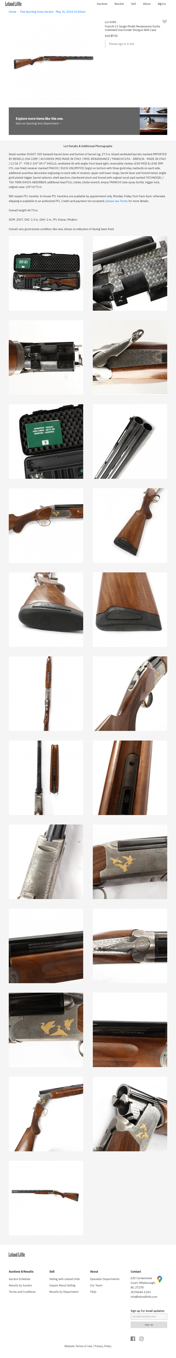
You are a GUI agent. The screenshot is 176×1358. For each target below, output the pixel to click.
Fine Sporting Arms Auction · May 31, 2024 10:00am (52, 11)
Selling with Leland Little (64, 1279)
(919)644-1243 (141, 1292)
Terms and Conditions (22, 1291)
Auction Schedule (19, 1279)
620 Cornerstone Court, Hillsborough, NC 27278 (143, 1282)
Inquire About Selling (62, 1285)
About (147, 4)
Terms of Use (83, 1346)
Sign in (162, 4)
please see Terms (116, 201)
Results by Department (64, 1291)
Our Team (96, 1285)
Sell (133, 4)
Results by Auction (20, 1285)
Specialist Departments (104, 1279)
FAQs (93, 1291)
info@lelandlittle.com (144, 1296)
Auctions (102, 4)
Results (119, 4)
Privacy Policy (103, 1346)
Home (12, 11)
